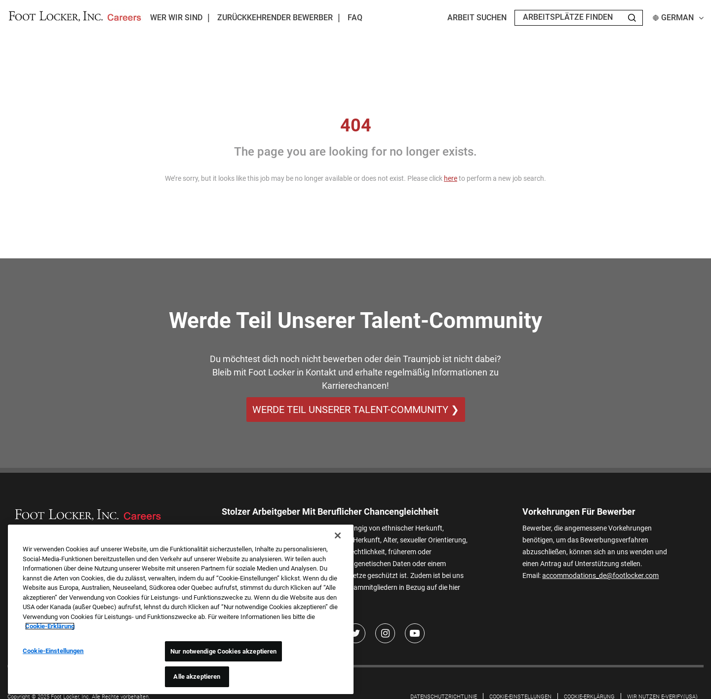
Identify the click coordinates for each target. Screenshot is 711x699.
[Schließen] (338, 535)
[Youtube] (415, 633)
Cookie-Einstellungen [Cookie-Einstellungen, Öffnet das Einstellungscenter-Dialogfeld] (53, 651)
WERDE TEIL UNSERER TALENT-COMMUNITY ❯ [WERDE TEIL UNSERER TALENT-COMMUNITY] (355, 409)
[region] (181, 609)
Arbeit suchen (477, 17)
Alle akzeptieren (196, 676)
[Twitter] (355, 633)
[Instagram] (385, 633)
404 (355, 125)
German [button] (678, 17)
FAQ (355, 17)
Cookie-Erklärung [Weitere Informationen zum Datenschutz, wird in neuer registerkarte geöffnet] (50, 626)
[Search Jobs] (632, 18)
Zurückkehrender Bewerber (275, 17)
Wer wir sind (176, 17)
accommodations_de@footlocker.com (600, 575)
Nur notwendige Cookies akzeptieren (223, 651)
